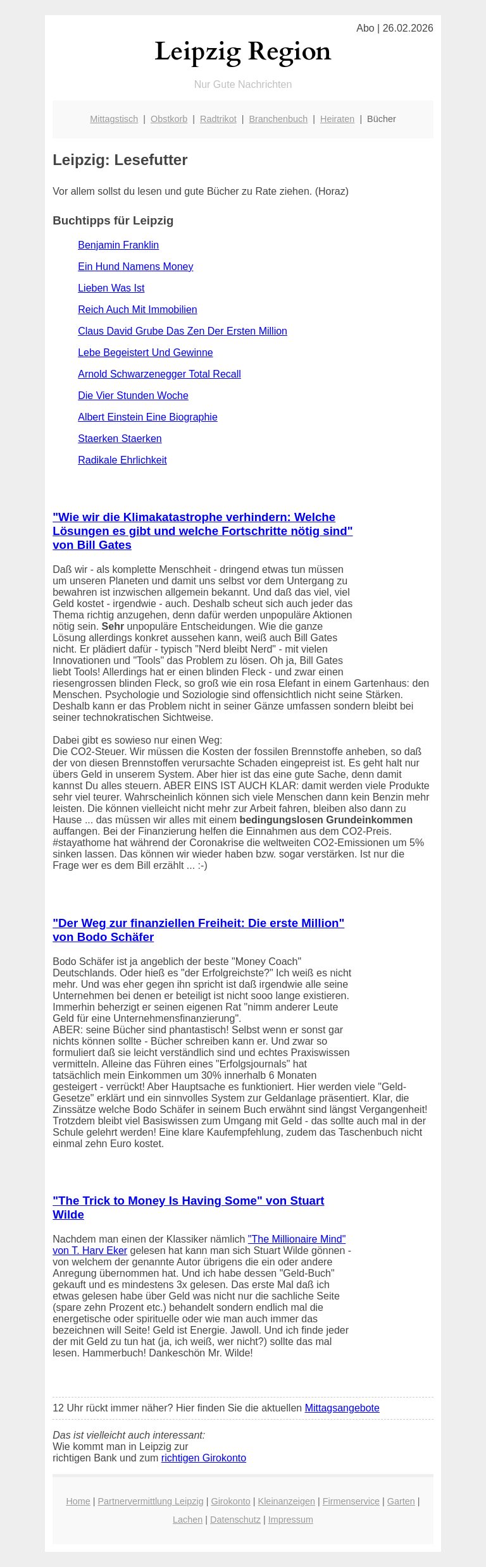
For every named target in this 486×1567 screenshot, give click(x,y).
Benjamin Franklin (118, 245)
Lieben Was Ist (111, 288)
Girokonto (230, 1501)
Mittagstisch (114, 119)
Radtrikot (218, 119)
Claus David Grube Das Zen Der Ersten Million (182, 331)
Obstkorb (169, 119)
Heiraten (337, 119)
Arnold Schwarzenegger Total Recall (159, 374)
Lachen (187, 1520)
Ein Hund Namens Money (135, 266)
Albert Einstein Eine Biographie (148, 417)
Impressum (290, 1520)
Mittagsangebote (342, 1408)
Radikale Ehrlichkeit (122, 460)
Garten (401, 1501)
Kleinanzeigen (286, 1501)
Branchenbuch (278, 119)
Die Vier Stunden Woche (133, 395)
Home (78, 1501)
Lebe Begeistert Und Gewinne (145, 352)
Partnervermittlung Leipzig (151, 1501)
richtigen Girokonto (203, 1458)
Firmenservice (351, 1501)
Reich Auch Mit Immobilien (137, 309)
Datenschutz (235, 1520)
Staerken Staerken (120, 438)
